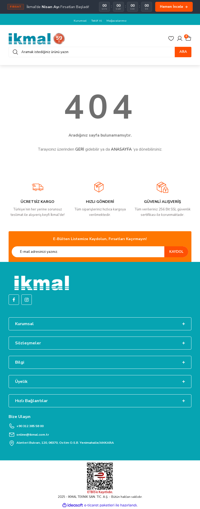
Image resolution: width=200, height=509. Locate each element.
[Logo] (37, 38)
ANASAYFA (121, 149)
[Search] (100, 52)
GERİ (79, 149)
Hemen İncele (174, 6)
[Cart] (188, 39)
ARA (183, 52)
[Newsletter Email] (100, 252)
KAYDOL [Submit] (176, 251)
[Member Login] (180, 39)
